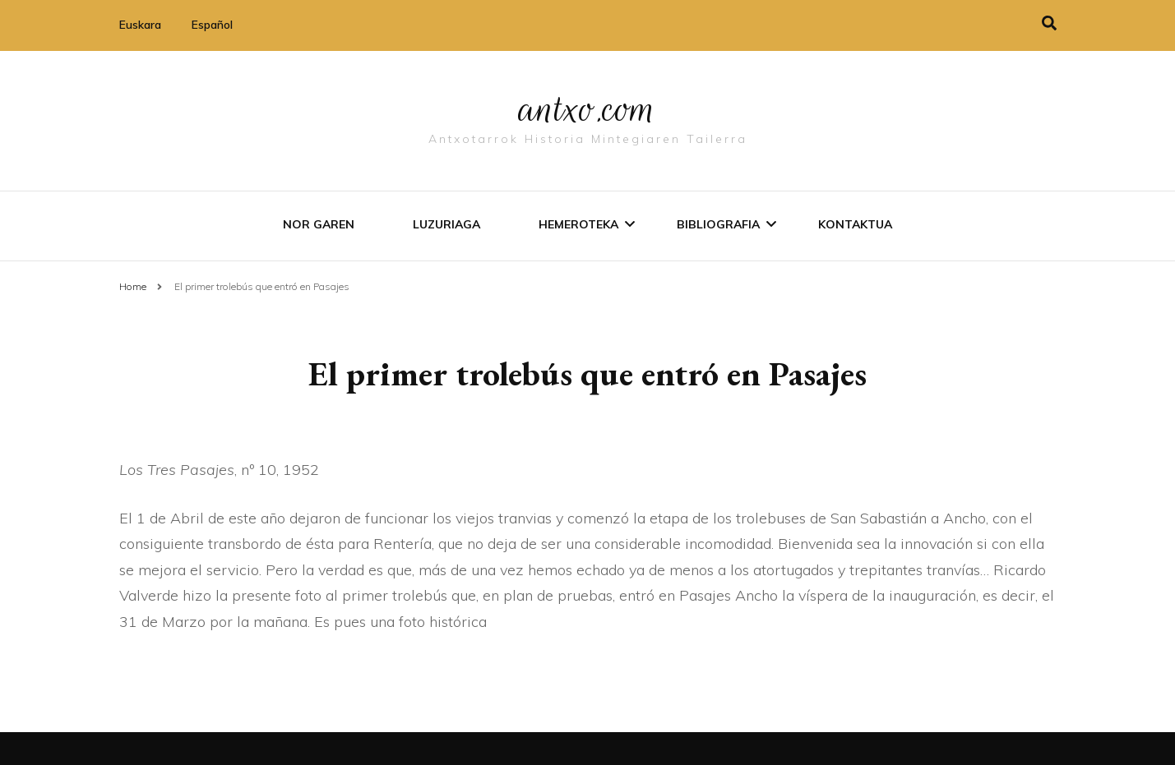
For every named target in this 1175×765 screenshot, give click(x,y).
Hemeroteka (578, 224)
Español (212, 24)
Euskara (140, 24)
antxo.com (588, 108)
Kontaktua (855, 224)
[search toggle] (1049, 23)
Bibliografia (718, 224)
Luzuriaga (446, 224)
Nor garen (318, 224)
